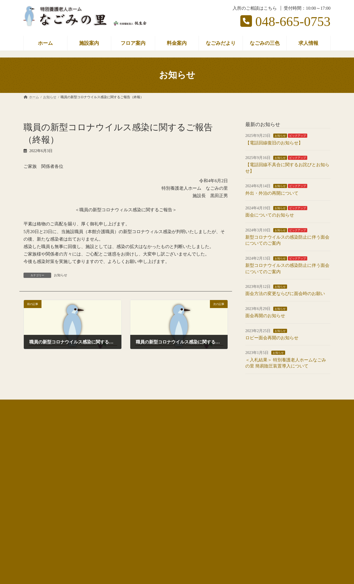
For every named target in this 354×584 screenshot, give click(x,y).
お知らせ (60, 275)
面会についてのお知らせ (269, 215)
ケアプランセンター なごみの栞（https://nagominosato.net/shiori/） (83, 475)
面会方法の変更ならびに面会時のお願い (285, 293)
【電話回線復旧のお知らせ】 (274, 142)
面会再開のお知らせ (265, 315)
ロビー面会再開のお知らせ (271, 337)
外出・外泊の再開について (271, 193)
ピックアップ (297, 135)
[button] (98, 541)
